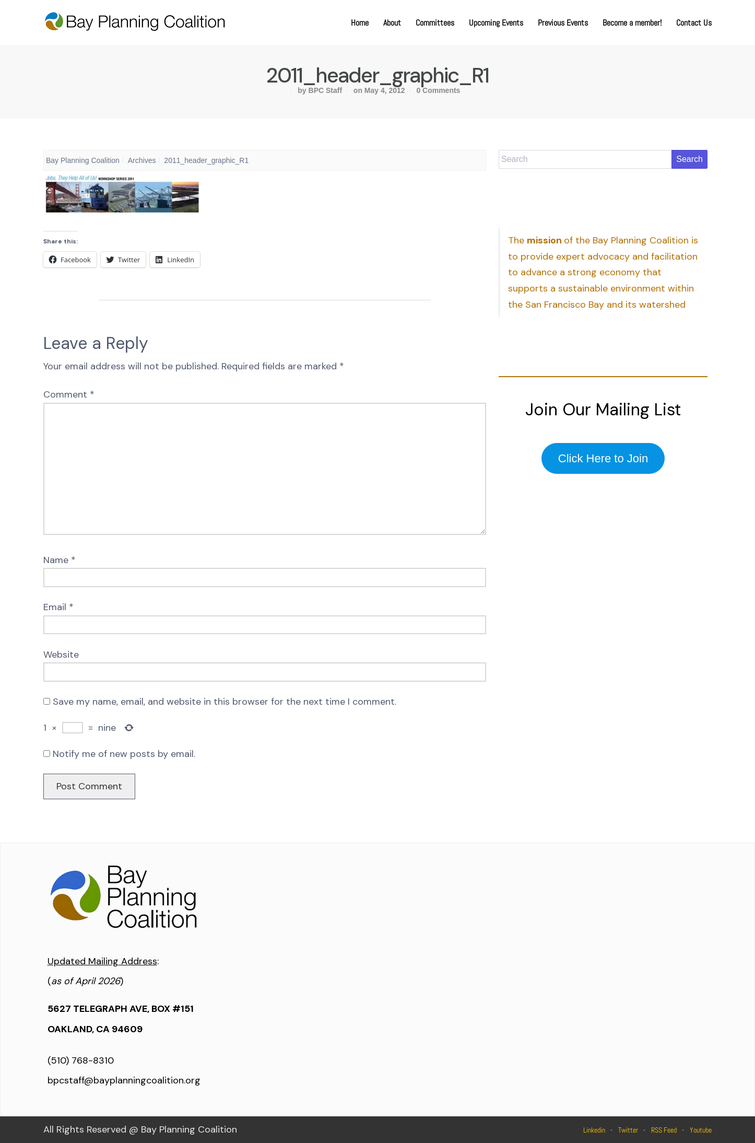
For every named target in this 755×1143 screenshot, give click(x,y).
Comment (69, 394)
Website (61, 654)
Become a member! (632, 22)
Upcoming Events (496, 22)
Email (58, 607)
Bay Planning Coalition (83, 160)
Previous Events (563, 22)
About (392, 22)
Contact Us (694, 22)
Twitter (628, 1130)
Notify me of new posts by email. (124, 754)
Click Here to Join (603, 458)
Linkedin (594, 1130)
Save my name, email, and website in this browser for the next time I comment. (224, 701)
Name (59, 560)
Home (360, 22)
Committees (435, 22)
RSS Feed (664, 1130)
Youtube (701, 1130)
